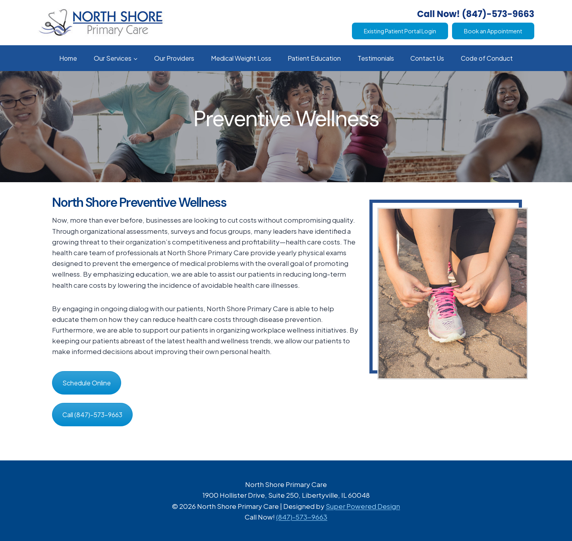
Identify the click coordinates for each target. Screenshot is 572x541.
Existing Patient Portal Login (400, 31)
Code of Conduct (487, 58)
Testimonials (376, 58)
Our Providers (174, 58)
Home (68, 58)
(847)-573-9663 (301, 516)
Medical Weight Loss (241, 58)
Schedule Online (86, 383)
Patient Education (314, 58)
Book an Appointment (493, 31)
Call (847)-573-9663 (92, 414)
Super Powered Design (363, 506)
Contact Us (427, 58)
